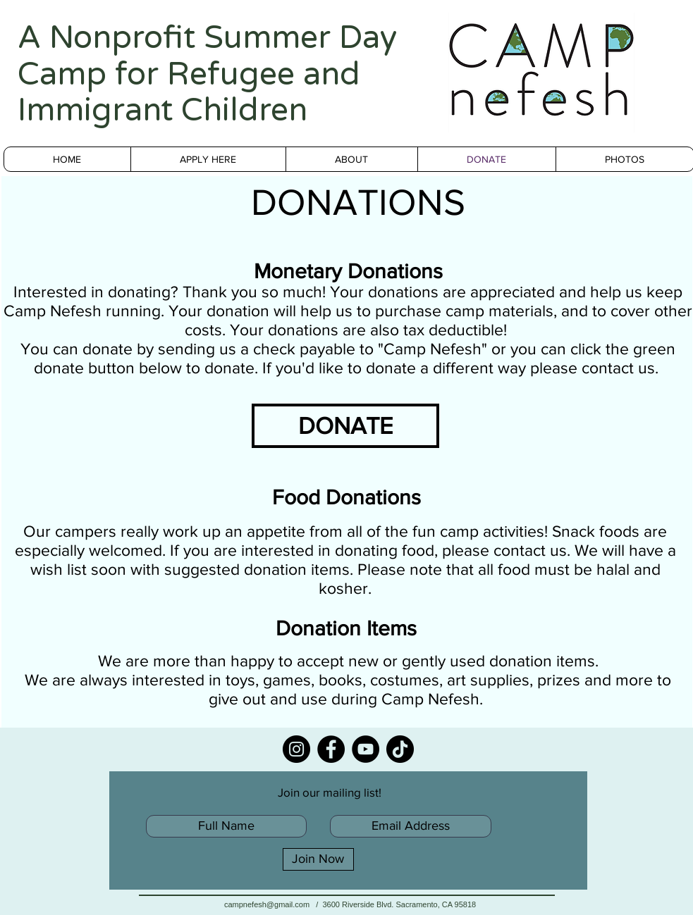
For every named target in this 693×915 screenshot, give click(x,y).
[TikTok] (400, 749)
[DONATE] (345, 426)
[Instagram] (296, 749)
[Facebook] (331, 749)
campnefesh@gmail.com (266, 904)
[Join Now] (318, 859)
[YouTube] (365, 749)
